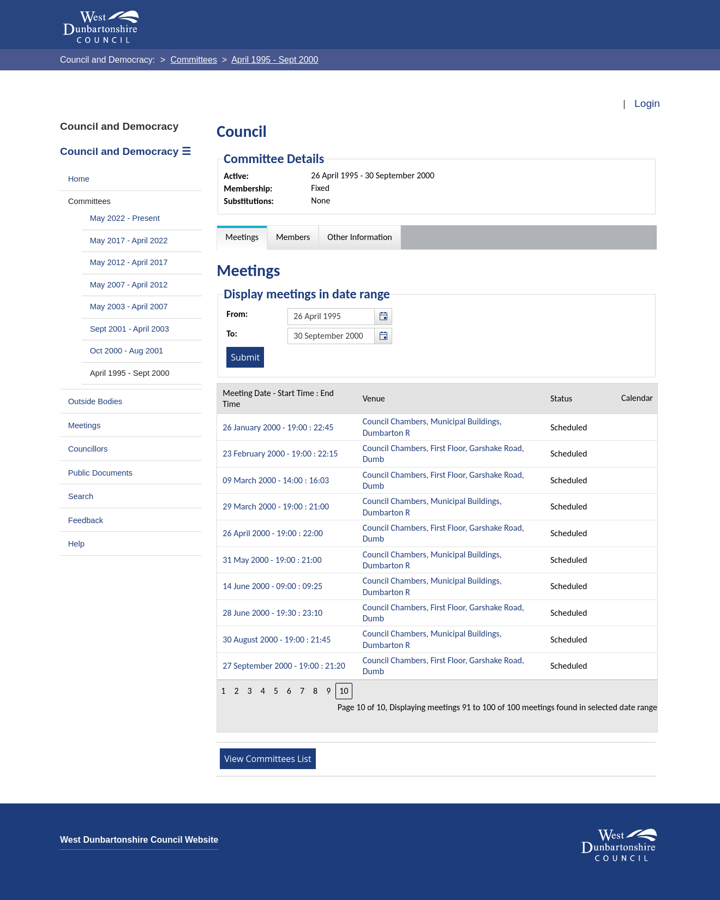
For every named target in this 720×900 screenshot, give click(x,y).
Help (76, 543)
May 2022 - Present (125, 218)
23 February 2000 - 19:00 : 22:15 (280, 453)
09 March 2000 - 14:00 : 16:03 (276, 480)
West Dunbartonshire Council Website (139, 839)
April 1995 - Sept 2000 (130, 373)
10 (343, 691)
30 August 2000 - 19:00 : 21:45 (277, 639)
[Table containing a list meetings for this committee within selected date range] (437, 558)
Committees (89, 201)
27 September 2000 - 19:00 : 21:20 (284, 666)
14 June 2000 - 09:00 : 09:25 (272, 586)
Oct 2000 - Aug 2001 (127, 350)
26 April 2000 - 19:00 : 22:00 (273, 533)
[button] (383, 316)
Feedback (85, 520)
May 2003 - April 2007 (129, 306)
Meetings (84, 425)
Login (647, 103)
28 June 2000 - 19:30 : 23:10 (272, 613)
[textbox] (339, 316)
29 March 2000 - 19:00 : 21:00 (276, 506)
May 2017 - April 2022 (129, 240)
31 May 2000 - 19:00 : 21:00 (272, 560)
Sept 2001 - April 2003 (129, 329)
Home (78, 179)
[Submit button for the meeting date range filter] (245, 357)
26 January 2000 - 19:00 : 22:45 (278, 427)
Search (81, 496)
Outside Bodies (95, 401)
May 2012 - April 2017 (129, 262)
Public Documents (100, 473)
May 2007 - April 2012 (129, 284)
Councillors (88, 449)
